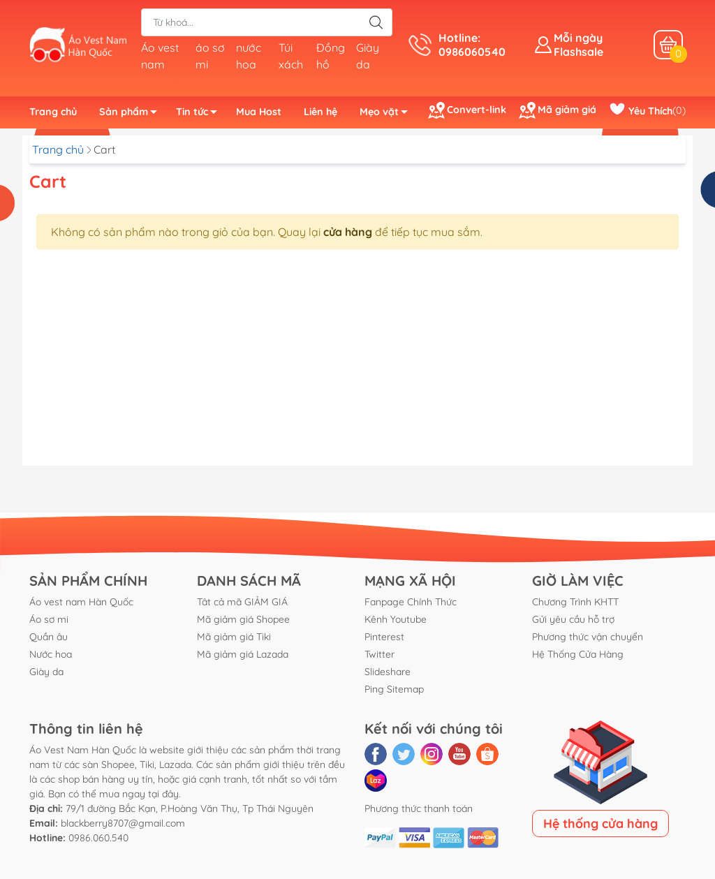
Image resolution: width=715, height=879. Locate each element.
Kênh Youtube (395, 619)
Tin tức (200, 114)
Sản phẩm (132, 114)
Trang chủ (53, 111)
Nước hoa (50, 654)
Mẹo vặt (387, 114)
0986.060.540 (98, 838)
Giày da (46, 671)
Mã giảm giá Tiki (234, 636)
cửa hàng (347, 232)
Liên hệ (320, 111)
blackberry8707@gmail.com (123, 823)
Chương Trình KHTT (575, 602)
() (647, 110)
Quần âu (48, 636)
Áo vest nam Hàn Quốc (81, 602)
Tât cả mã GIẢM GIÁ (242, 602)
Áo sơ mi (48, 619)
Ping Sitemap (394, 689)
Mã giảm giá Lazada (242, 654)
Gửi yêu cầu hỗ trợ (573, 619)
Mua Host (258, 111)
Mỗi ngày (578, 38)
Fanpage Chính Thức (410, 602)
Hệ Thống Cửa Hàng (578, 654)
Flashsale (578, 52)
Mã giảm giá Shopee (243, 619)
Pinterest (384, 636)
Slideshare (387, 671)
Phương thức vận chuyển (587, 636)
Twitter (379, 654)
